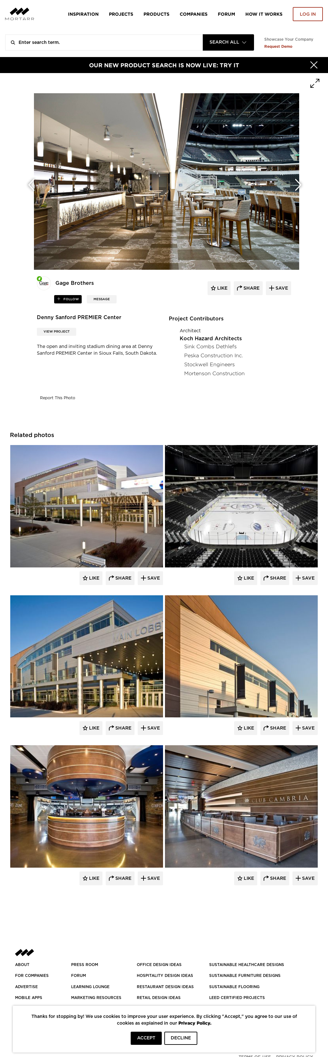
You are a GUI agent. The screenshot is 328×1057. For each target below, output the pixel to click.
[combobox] (228, 42)
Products (156, 14)
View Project (57, 331)
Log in (308, 14)
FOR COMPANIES (32, 976)
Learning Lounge (90, 987)
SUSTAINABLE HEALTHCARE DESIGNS (246, 965)
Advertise (26, 987)
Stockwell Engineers (209, 364)
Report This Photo (57, 398)
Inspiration (83, 14)
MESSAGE (102, 299)
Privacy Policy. (194, 1022)
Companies (194, 14)
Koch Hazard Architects (211, 338)
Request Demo (278, 46)
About (22, 965)
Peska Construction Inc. (213, 355)
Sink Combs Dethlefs (210, 346)
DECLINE (181, 1038)
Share (122, 578)
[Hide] (314, 65)
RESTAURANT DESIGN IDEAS (165, 987)
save (281, 288)
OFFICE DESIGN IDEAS (159, 965)
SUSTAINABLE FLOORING (234, 987)
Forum (226, 14)
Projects (121, 14)
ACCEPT (146, 1038)
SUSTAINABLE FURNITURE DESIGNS (245, 976)
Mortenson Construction (214, 373)
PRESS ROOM (84, 965)
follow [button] (70, 299)
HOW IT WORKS (264, 14)
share (250, 288)
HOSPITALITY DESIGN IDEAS (165, 976)
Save (153, 578)
